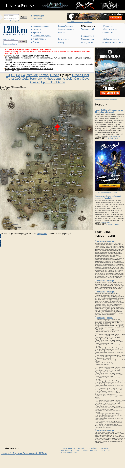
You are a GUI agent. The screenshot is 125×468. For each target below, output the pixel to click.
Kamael (44, 75)
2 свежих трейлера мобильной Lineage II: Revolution (108, 197)
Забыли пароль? (13, 21)
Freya (10, 78)
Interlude (32, 75)
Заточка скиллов (66, 29)
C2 (13, 75)
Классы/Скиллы (65, 26)
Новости (37, 29)
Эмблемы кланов (111, 39)
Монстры (111, 241)
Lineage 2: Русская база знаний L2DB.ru (24, 453)
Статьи (36, 42)
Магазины (107, 26)
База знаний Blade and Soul (86, 450)
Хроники (37, 32)
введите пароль (10, 19)
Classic (35, 82)
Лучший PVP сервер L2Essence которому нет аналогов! (29, 62)
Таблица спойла (88, 29)
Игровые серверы (41, 26)
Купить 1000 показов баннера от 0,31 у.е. (106, 192)
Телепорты (108, 32)
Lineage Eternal (104, 450)
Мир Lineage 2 (39, 39)
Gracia (54, 75)
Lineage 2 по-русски (42, 36)
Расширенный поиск (10, 44)
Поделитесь (42, 234)
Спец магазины (110, 29)
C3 (18, 75)
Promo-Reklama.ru (12, 71)
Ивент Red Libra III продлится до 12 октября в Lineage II (109, 111)
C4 (23, 75)
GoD (18, 78)
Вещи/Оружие (87, 36)
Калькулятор (87, 42)
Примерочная (87, 39)
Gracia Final (80, 75)
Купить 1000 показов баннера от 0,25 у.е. (106, 99)
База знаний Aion (67, 450)
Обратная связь (37, 18)
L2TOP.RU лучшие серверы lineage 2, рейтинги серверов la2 (85, 448)
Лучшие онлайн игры (69, 452)
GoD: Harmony (32, 78)
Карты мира (63, 39)
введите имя (9, 16)
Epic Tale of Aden (53, 82)
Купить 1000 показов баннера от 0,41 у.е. (79, 22)
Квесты (61, 32)
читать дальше (115, 136)
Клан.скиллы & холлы (113, 42)
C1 (8, 75)
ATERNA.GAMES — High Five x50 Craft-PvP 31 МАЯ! (27, 56)
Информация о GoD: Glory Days (66, 78)
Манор (61, 42)
